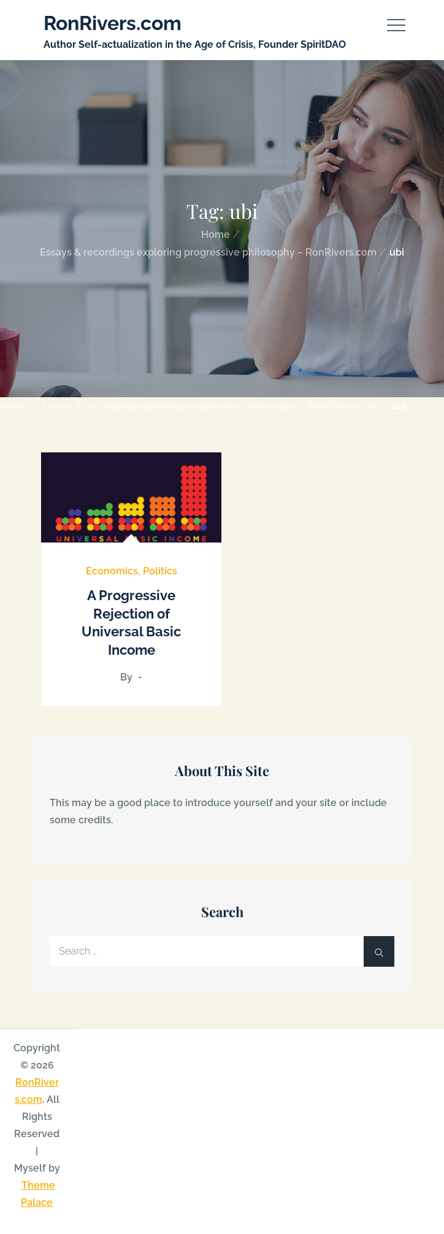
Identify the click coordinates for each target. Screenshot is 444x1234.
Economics (112, 571)
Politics (160, 571)
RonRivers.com (113, 23)
